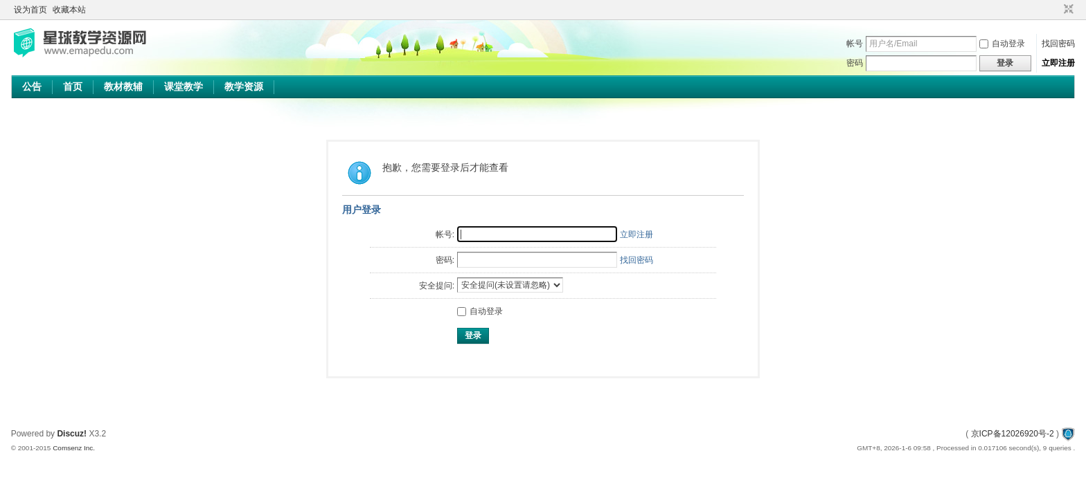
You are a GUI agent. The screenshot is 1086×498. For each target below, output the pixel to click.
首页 (72, 86)
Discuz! (72, 434)
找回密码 (1058, 43)
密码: (445, 260)
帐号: (445, 234)
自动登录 (1002, 43)
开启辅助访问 (1055, 9)
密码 (854, 63)
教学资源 (243, 86)
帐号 (854, 43)
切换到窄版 (1067, 9)
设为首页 (30, 10)
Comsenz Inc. (74, 448)
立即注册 (1058, 63)
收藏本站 (69, 10)
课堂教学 (183, 86)
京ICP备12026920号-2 (1012, 434)
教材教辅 (123, 86)
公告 (32, 86)
